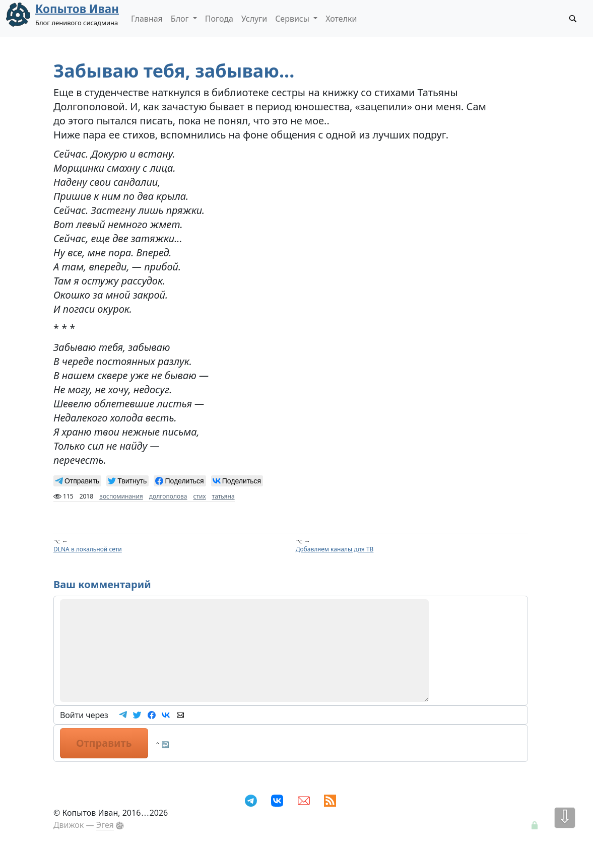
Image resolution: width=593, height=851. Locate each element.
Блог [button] (181, 18)
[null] (77, 480)
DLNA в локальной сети (87, 549)
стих (199, 496)
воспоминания (121, 496)
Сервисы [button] (293, 18)
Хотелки (341, 18)
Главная (147, 18)
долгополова (168, 496)
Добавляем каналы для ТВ (335, 549)
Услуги (254, 18)
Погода (219, 18)
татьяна (223, 496)
